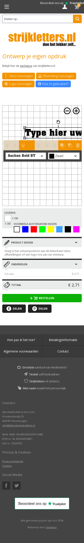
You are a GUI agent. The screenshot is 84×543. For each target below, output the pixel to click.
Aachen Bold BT (21, 156)
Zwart (68, 229)
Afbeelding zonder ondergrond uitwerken (76, 229)
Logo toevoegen (18, 84)
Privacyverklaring (12, 461)
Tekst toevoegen (18, 76)
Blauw (25, 229)
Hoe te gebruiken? (53, 84)
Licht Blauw (59, 229)
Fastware (51, 527)
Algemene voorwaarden (21, 351)
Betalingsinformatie (63, 340)
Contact (63, 351)
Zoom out (67, 110)
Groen (42, 229)
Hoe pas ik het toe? (21, 340)
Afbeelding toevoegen (56, 76)
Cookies (7, 465)
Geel (51, 229)
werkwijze (26, 66)
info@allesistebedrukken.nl (18, 425)
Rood (34, 229)
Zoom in (76, 110)
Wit (17, 229)
